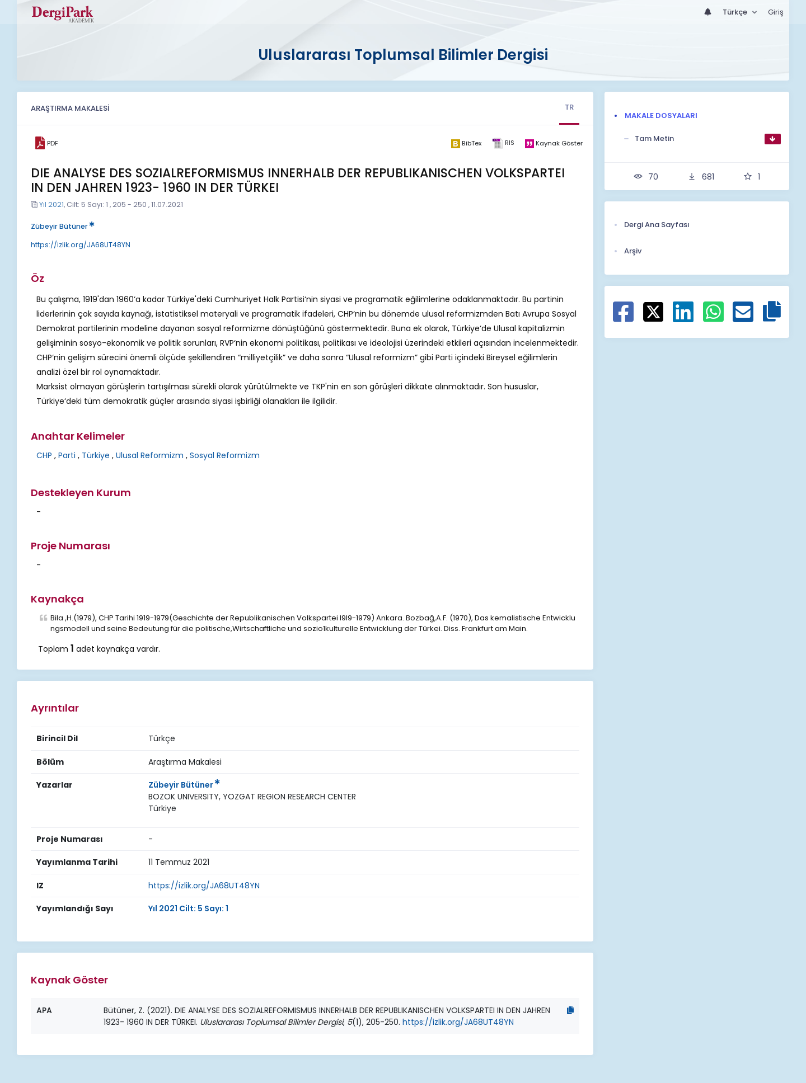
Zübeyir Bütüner (63, 226)
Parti (67, 455)
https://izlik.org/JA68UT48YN (80, 244)
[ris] (503, 143)
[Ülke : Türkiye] (162, 808)
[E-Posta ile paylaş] (743, 317)
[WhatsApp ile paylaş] (713, 317)
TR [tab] (569, 107)
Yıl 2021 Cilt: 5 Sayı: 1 (188, 908)
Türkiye (96, 455)
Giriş (776, 12)
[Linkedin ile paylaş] (683, 317)
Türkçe (736, 12)
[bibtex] (466, 143)
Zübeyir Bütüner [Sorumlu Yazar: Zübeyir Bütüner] (184, 784)
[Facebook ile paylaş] (623, 317)
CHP (44, 455)
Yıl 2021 (51, 204)
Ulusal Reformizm (150, 455)
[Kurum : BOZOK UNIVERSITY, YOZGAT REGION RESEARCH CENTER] (252, 797)
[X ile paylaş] (653, 311)
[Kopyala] (570, 1010)
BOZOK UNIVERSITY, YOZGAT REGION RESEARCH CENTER (252, 796)
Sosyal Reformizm (225, 455)
